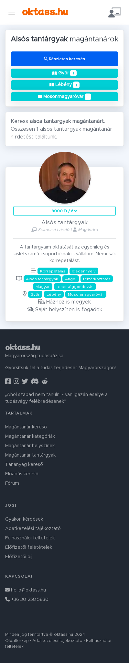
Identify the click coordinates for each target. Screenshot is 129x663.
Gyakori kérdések (24, 519)
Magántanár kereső (26, 427)
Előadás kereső (21, 474)
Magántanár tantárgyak (30, 455)
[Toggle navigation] (11, 12)
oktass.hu (45, 11)
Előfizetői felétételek (28, 547)
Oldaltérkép (17, 641)
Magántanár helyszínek (30, 446)
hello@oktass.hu (25, 590)
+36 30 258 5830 (26, 599)
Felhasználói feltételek (30, 538)
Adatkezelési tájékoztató (33, 528)
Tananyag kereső (24, 464)
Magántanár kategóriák (30, 436)
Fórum (12, 483)
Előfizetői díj (18, 557)
